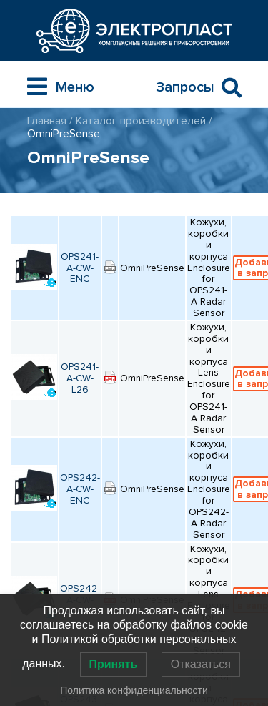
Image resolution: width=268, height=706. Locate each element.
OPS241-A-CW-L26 (80, 378)
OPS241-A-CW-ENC (80, 267)
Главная (46, 121)
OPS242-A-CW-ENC (80, 488)
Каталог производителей (141, 121)
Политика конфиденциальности (134, 690)
